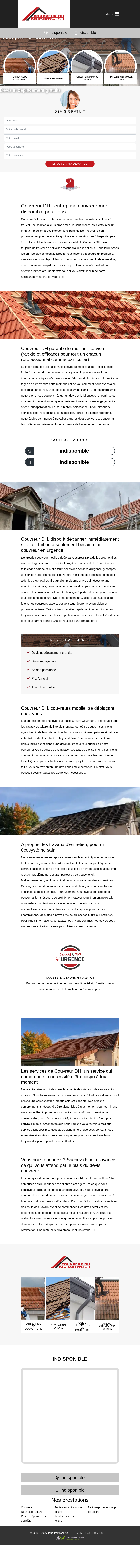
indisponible (55, 33)
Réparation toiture (31, 1511)
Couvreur (26, 1507)
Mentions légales (90, 1533)
